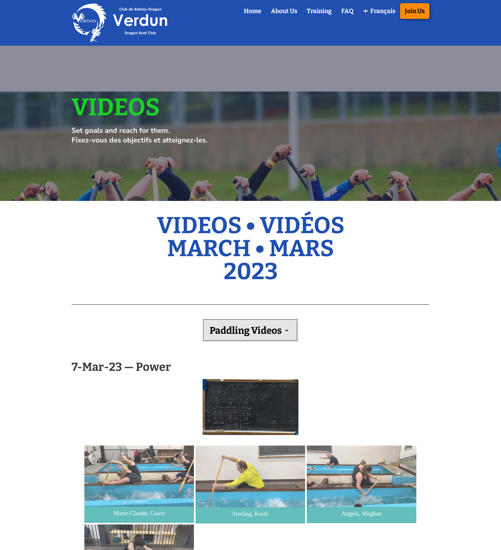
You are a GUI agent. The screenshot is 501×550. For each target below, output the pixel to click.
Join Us (415, 11)
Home (252, 11)
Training (319, 11)
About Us (284, 11)
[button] (251, 330)
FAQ (347, 11)
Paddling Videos (251, 330)
